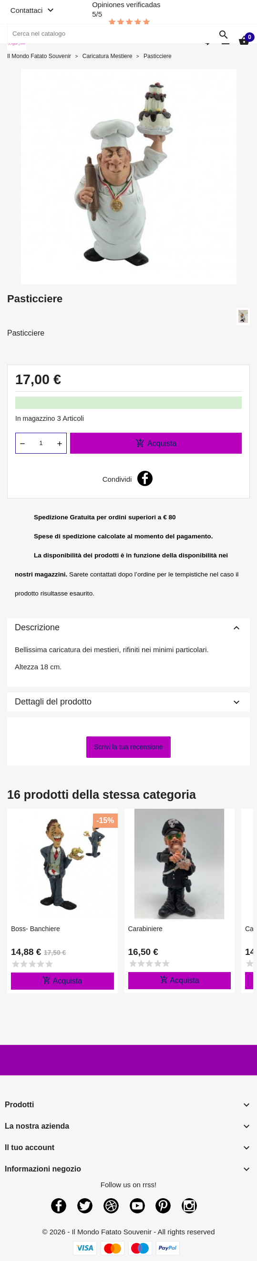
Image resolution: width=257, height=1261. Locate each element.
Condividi (144, 478)
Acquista (156, 443)
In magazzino (35, 418)
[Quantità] (41, 443)
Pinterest (163, 1205)
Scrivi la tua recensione (128, 747)
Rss (111, 1205)
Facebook (58, 1205)
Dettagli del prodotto (128, 702)
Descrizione (128, 628)
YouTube (137, 1205)
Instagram (189, 1205)
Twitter (85, 1205)
